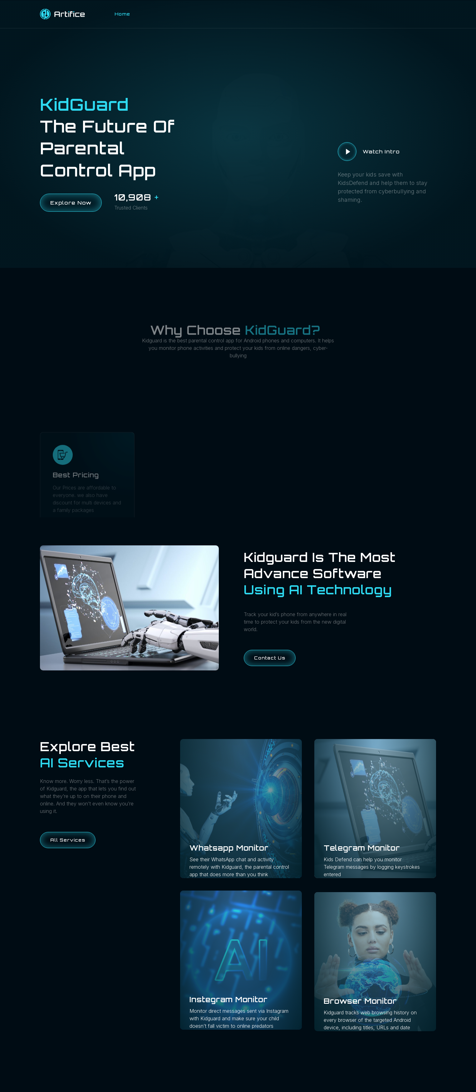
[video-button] (347, 151)
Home (122, 14)
